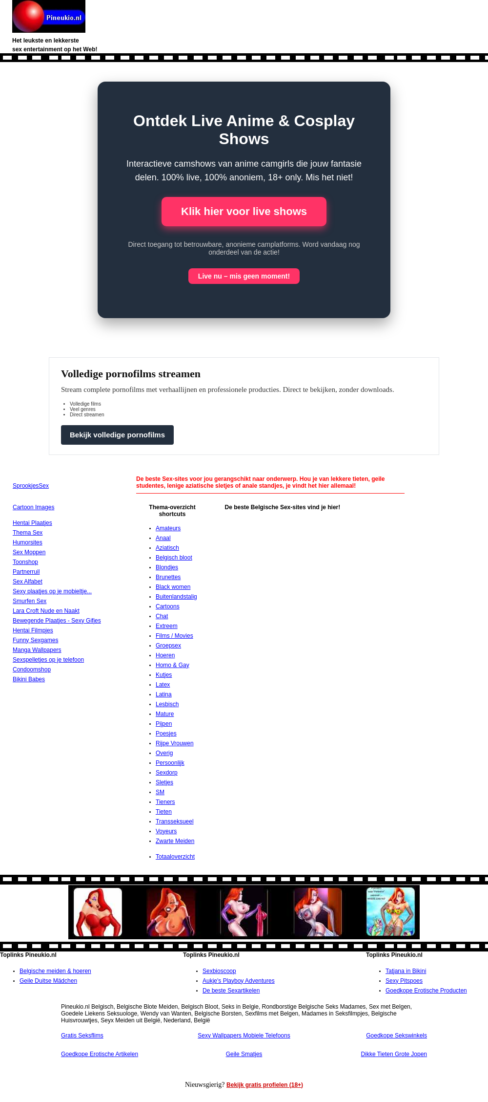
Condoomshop (32, 669)
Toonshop (25, 562)
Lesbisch (167, 704)
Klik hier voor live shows (244, 211)
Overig (164, 753)
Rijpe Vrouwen (175, 743)
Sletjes (164, 782)
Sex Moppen (29, 552)
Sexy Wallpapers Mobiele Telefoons (244, 1035)
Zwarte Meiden (175, 841)
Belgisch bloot (174, 557)
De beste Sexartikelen (231, 990)
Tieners (165, 802)
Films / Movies (174, 635)
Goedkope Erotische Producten (426, 990)
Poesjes (166, 733)
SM (160, 792)
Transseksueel (175, 821)
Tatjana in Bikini (406, 971)
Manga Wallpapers (37, 650)
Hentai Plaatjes (32, 522)
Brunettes (168, 577)
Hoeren (165, 655)
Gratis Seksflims (82, 1035)
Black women (173, 586)
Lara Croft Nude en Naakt (46, 610)
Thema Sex (27, 532)
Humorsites (27, 542)
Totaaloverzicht (175, 856)
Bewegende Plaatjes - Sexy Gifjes (57, 620)
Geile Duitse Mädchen (48, 980)
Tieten (164, 811)
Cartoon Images (33, 507)
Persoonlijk (170, 762)
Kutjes (164, 674)
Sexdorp (167, 772)
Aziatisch (167, 547)
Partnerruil (26, 571)
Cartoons (168, 606)
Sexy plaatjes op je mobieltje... (52, 591)
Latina (164, 694)
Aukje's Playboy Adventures (239, 980)
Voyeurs (166, 831)
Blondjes (167, 567)
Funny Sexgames (35, 640)
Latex (163, 684)
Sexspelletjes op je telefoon (48, 659)
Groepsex (168, 645)
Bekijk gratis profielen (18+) (264, 1084)
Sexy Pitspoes (404, 980)
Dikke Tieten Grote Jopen (394, 1054)
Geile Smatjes (244, 1054)
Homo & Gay (172, 665)
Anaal (163, 538)
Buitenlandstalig (176, 596)
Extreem (167, 626)
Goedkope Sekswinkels (396, 1035)
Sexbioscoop (219, 971)
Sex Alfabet (27, 581)
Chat (162, 616)
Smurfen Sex (29, 601)
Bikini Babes (29, 679)
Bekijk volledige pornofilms (117, 435)
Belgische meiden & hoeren (55, 971)
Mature (165, 714)
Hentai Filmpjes (33, 630)
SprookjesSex (31, 485)
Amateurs (168, 528)
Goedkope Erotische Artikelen (99, 1054)
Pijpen (164, 723)
